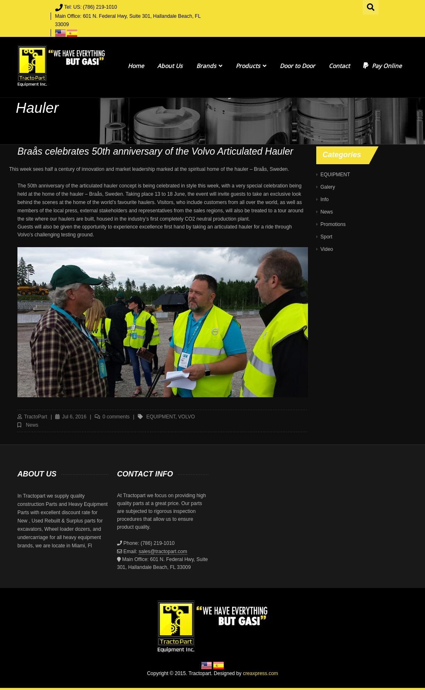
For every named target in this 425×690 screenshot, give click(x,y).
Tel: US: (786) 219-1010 (90, 7)
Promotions (333, 224)
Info (324, 199)
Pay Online (382, 66)
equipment (160, 417)
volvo (186, 417)
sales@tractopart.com (163, 551)
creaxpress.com (260, 673)
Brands (209, 66)
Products (251, 66)
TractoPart (35, 417)
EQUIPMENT (335, 174)
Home (136, 66)
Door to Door (297, 66)
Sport (326, 237)
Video (326, 249)
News (32, 425)
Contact (339, 66)
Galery (327, 187)
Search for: (371, 6)
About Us (170, 66)
